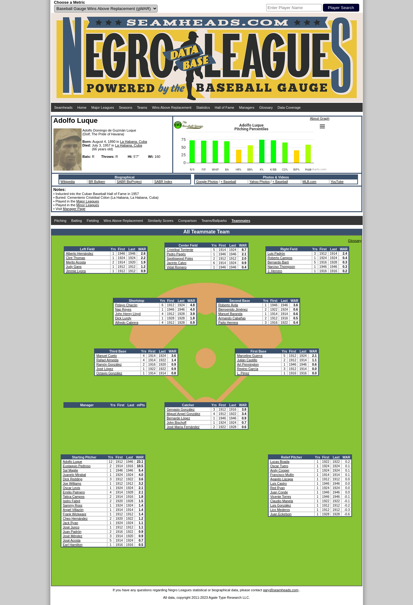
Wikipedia (68, 181)
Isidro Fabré (71, 501)
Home (81, 107)
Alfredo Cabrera (126, 322)
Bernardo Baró (278, 262)
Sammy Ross (72, 505)
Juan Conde (279, 492)
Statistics (203, 107)
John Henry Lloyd (128, 314)
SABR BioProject (129, 181)
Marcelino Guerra (249, 356)
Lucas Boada (279, 461)
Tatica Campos (73, 496)
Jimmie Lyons (76, 271)
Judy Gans (74, 266)
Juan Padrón (72, 531)
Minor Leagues (87, 205)
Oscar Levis (71, 488)
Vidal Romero (176, 267)
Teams (142, 107)
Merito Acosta (76, 262)
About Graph (319, 118)
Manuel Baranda (230, 314)
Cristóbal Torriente (180, 250)
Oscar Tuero (279, 466)
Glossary (266, 107)
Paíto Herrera (228, 322)
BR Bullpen (97, 181)
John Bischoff (176, 422)
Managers (246, 107)
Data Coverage (289, 107)
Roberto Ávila (228, 305)
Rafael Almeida (107, 360)
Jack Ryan (70, 523)
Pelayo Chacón (126, 305)
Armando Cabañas (232, 318)
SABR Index (163, 181)
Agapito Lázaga (281, 479)
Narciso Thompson (281, 266)
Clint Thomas (75, 258)
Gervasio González (180, 409)
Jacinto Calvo (176, 263)
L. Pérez (243, 373)
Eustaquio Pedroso (77, 466)
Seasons (125, 107)
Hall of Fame (224, 107)
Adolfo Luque (72, 461)
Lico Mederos (280, 510)
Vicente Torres (280, 496)
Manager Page (74, 209)
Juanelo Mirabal (74, 475)
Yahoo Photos (259, 181)
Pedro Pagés (176, 254)
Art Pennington (248, 364)
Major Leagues (102, 107)
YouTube (337, 181)
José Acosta (72, 540)
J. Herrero (275, 271)
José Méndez (72, 536)
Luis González (280, 505)
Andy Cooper (279, 470)
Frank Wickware (74, 514)
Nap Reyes (123, 309)
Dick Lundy (123, 318)
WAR (142, 249)
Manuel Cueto (106, 356)
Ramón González (109, 364)
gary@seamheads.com (280, 590)
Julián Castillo (247, 360)
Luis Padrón (276, 253)
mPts (141, 405)
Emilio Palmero (74, 492)
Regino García (247, 369)
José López (104, 369)
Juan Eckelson (280, 514)
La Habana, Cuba (133, 141)
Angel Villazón (73, 510)
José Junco (71, 527)
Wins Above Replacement (171, 107)
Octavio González (109, 373)
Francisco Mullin (282, 475)
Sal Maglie (70, 470)
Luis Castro (278, 483)
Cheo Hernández (75, 518)
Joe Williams (72, 483)
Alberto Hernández (79, 253)
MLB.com (309, 181)
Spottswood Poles (180, 258)
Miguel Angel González (183, 414)
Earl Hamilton (73, 545)
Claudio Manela (281, 501)
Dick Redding (72, 479)
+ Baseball (228, 181)
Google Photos (207, 181)
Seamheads (63, 107)
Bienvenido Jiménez (233, 309)
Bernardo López (178, 418)
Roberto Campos (280, 258)
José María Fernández (183, 427)
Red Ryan (277, 488)
